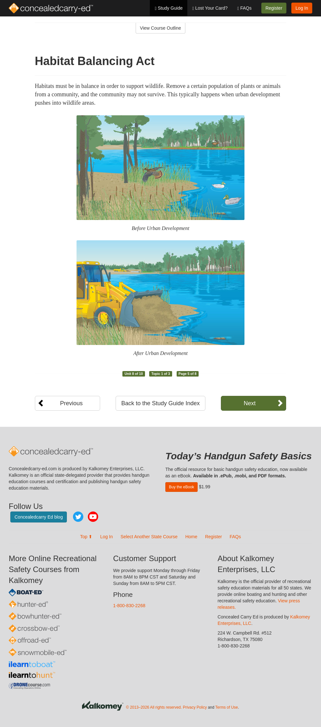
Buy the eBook (181, 487)
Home (191, 536)
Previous (71, 403)
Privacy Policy (195, 707)
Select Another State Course (149, 536)
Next (249, 403)
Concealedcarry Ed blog (39, 517)
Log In (301, 8)
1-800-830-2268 (129, 605)
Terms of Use (226, 707)
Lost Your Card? (209, 8)
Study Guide (168, 8)
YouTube (93, 517)
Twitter (78, 517)
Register (273, 8)
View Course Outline (160, 28)
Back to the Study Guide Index (160, 403)
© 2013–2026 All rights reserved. (154, 707)
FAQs (244, 8)
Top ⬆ (86, 536)
